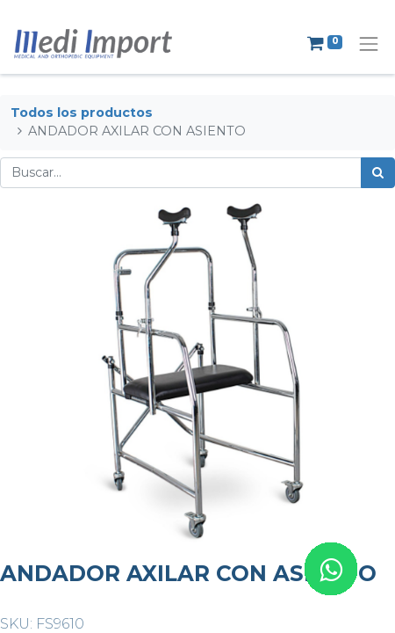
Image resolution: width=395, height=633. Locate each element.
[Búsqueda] (378, 172)
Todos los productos (82, 112)
